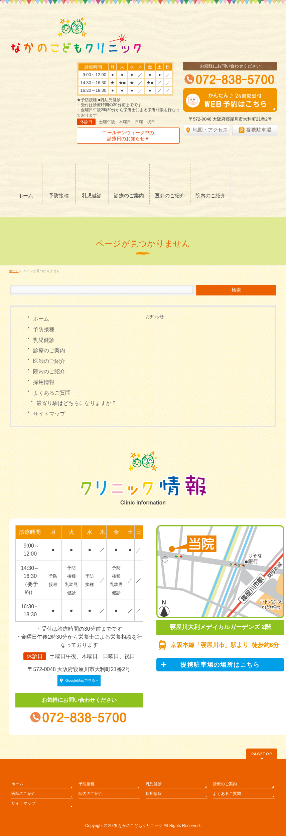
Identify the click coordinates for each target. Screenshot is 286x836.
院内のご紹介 (49, 371)
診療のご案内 (49, 350)
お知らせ (154, 316)
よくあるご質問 (51, 393)
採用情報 (43, 382)
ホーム (41, 319)
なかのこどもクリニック (140, 825)
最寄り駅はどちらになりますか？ (76, 403)
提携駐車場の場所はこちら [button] (210, 664)
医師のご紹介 (49, 361)
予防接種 (43, 329)
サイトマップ (49, 414)
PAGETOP (261, 754)
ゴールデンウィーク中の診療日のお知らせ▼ (128, 135)
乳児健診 (43, 340)
